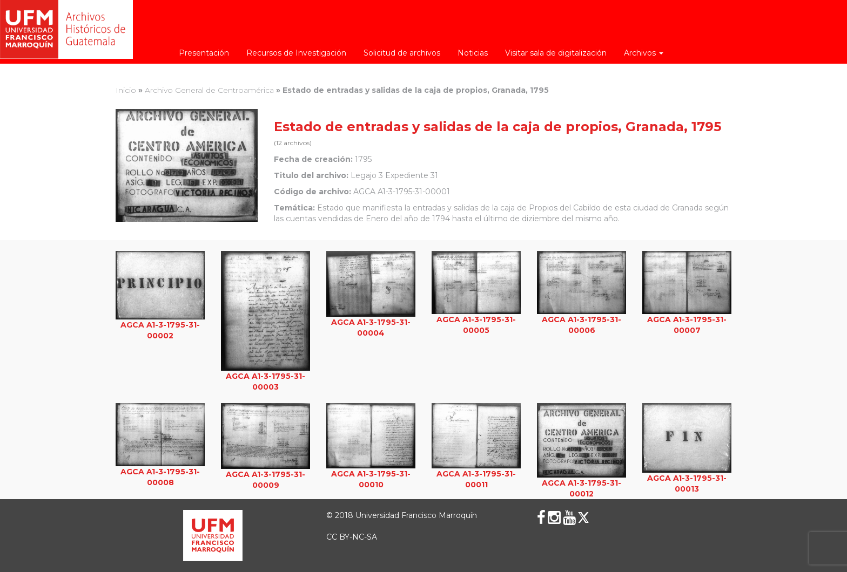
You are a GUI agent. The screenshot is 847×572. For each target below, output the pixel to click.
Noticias (473, 53)
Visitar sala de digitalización (556, 53)
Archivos (643, 53)
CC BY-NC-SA (351, 537)
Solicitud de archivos (402, 53)
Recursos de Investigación (296, 53)
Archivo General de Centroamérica (209, 90)
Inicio (126, 90)
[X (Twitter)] (583, 517)
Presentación (204, 53)
